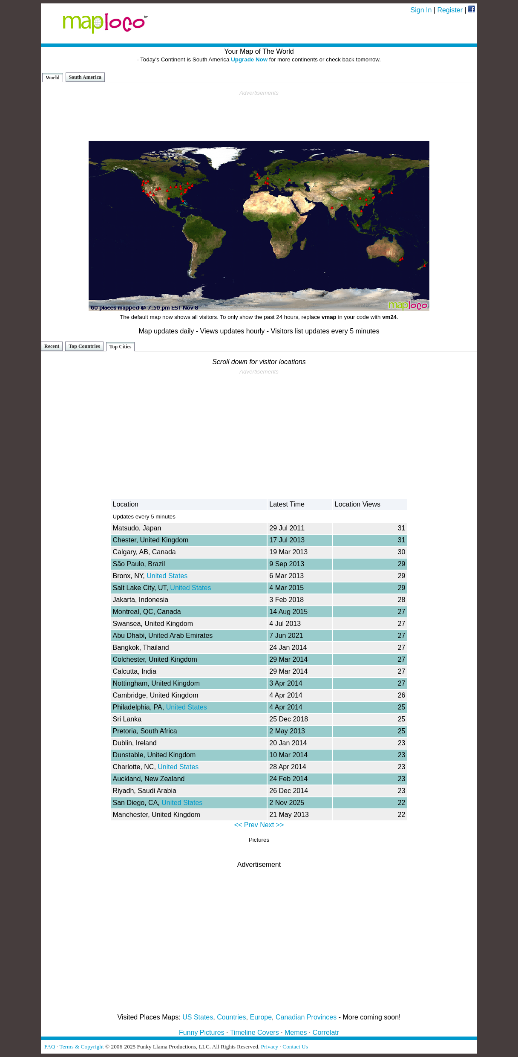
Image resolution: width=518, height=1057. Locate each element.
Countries (231, 1017)
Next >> (272, 824)
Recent (51, 346)
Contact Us (295, 1046)
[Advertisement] (259, 115)
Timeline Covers (254, 1032)
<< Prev (246, 824)
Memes (296, 1032)
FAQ (49, 1046)
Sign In (421, 10)
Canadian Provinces (306, 1017)
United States (167, 575)
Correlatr (326, 1032)
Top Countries (84, 346)
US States (197, 1017)
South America (85, 77)
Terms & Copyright (81, 1046)
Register (450, 10)
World (53, 78)
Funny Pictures (201, 1032)
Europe (261, 1017)
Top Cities (120, 347)
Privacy (270, 1046)
